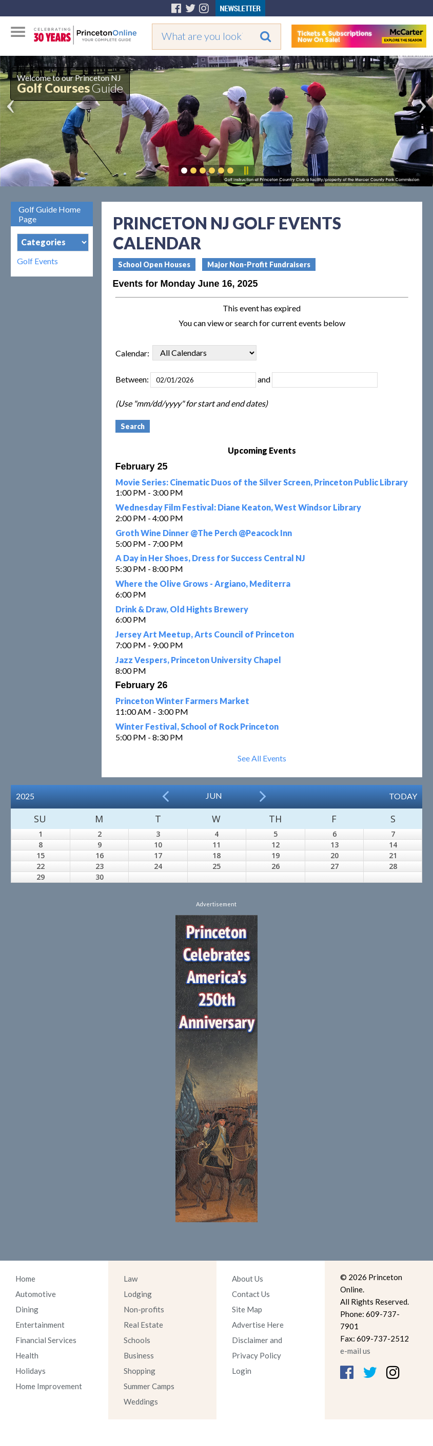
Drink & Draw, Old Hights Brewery (181, 609)
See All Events (262, 758)
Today (403, 796)
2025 (25, 796)
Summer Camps (149, 1386)
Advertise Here (258, 1324)
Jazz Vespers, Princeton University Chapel (198, 660)
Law (130, 1278)
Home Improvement (48, 1386)
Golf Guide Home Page (49, 214)
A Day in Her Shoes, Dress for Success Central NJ (210, 558)
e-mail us (355, 1350)
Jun (214, 795)
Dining (26, 1309)
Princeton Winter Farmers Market (182, 701)
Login (241, 1370)
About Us (247, 1278)
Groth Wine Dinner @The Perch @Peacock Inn (203, 533)
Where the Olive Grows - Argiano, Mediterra (202, 583)
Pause (245, 170)
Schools (137, 1340)
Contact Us (251, 1294)
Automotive (35, 1294)
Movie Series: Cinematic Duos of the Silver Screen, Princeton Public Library (261, 482)
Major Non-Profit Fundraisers (258, 264)
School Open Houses (154, 264)
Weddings (141, 1401)
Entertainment (40, 1324)
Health (26, 1355)
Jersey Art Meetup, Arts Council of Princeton (204, 634)
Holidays (30, 1370)
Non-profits (144, 1309)
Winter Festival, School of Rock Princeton (197, 726)
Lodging (138, 1294)
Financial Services (45, 1340)
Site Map (247, 1309)
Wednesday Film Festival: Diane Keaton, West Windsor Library (238, 507)
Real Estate (143, 1324)
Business (139, 1355)
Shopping (139, 1370)
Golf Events (37, 261)
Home (25, 1278)
